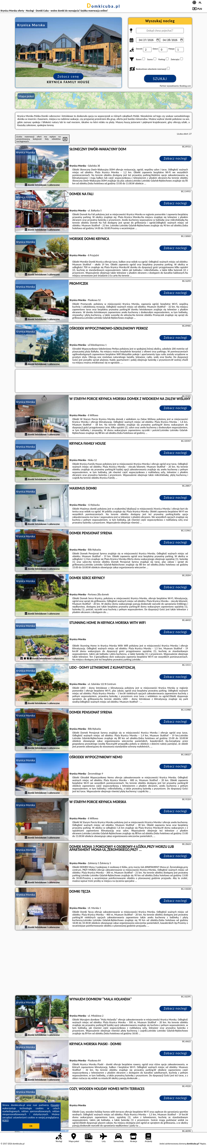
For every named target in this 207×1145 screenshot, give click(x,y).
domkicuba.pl (103, 6)
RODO (5, 1120)
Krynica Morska (25, 152)
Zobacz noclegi (175, 158)
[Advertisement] (103, 963)
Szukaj (160, 78)
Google (55, 1105)
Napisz (203, 1143)
